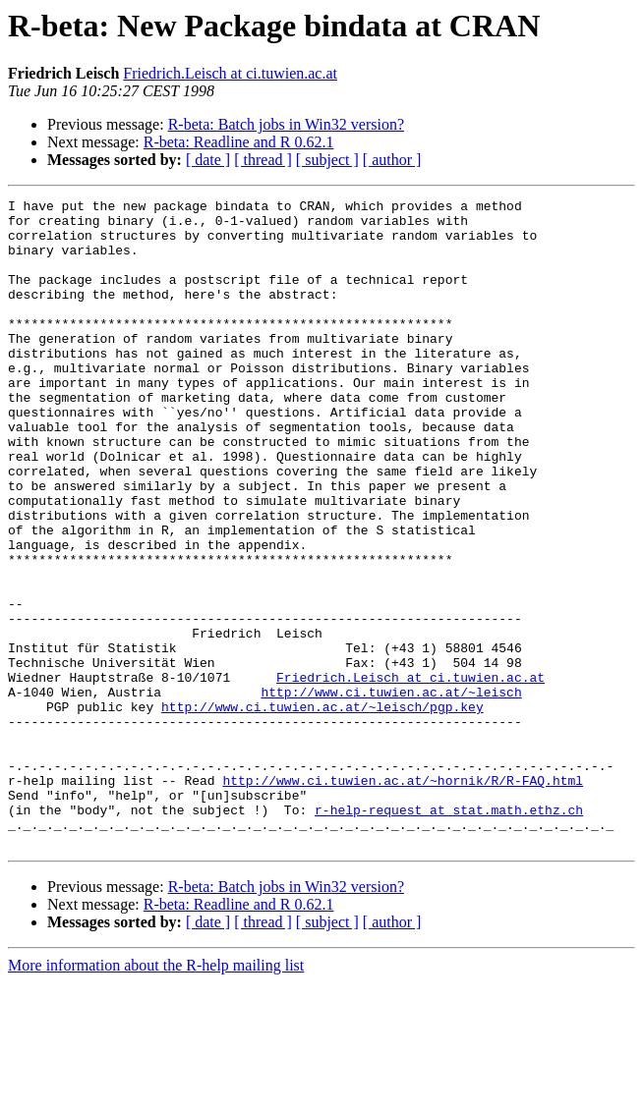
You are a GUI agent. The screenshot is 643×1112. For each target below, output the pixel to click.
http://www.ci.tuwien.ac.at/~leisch (391, 792)
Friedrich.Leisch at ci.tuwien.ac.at (230, 73)
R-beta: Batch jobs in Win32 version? (286, 124)
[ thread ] (263, 159)
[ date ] (208, 159)
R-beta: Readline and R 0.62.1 (239, 142)
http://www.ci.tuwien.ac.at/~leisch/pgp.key (322, 809)
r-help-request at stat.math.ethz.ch (449, 933)
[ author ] (392, 159)
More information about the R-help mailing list (156, 1094)
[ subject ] (327, 159)
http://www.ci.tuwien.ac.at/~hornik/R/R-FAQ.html (402, 898)
